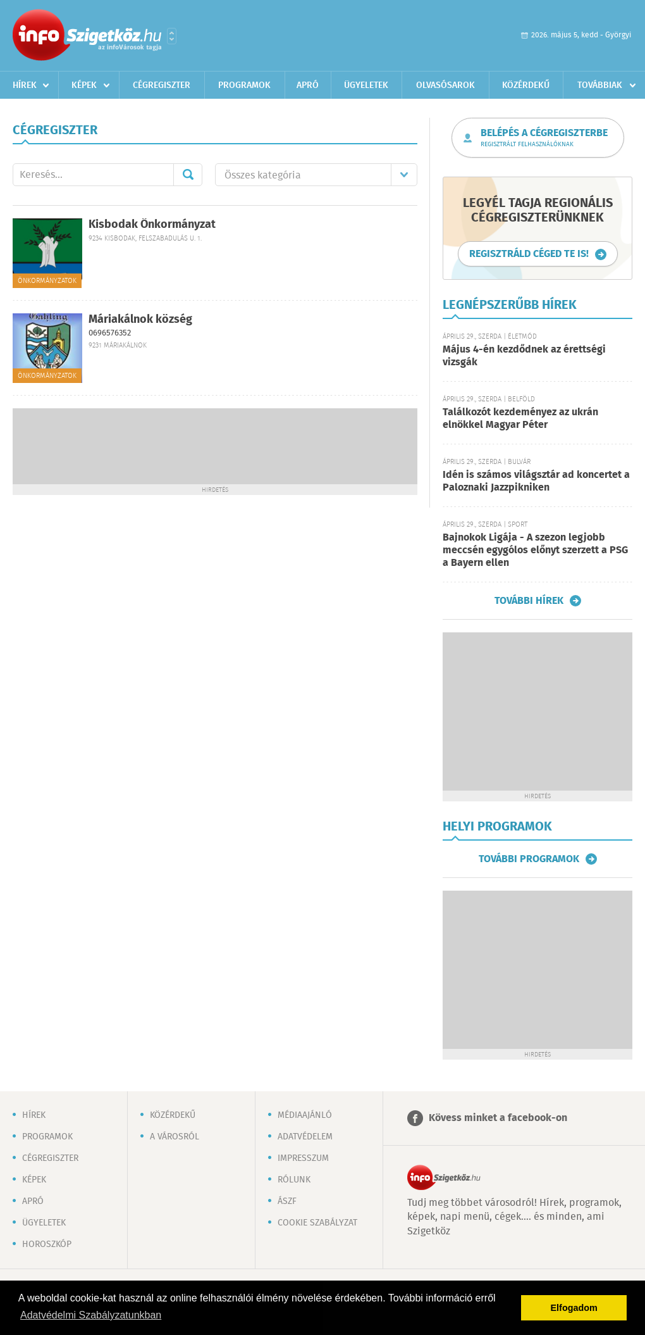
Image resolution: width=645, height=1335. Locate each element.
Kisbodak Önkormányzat (152, 225)
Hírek (25, 85)
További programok (529, 859)
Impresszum (303, 1158)
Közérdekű (526, 85)
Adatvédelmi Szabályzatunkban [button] (90, 1315)
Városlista (171, 36)
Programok (244, 85)
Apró (308, 85)
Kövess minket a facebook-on (498, 1118)
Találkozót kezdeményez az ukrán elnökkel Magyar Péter (520, 418)
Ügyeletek (366, 85)
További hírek (528, 600)
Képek (84, 85)
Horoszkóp (46, 1244)
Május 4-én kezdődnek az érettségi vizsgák (524, 356)
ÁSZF (287, 1201)
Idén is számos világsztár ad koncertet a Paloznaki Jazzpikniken (536, 481)
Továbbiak (599, 85)
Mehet (187, 174)
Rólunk (294, 1180)
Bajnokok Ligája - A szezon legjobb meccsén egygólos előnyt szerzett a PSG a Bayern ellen (535, 550)
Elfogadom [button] (574, 1308)
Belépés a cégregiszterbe (544, 138)
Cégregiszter (161, 85)
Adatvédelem (305, 1137)
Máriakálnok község (140, 320)
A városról (174, 1137)
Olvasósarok (445, 85)
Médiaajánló (305, 1115)
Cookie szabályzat (317, 1223)
